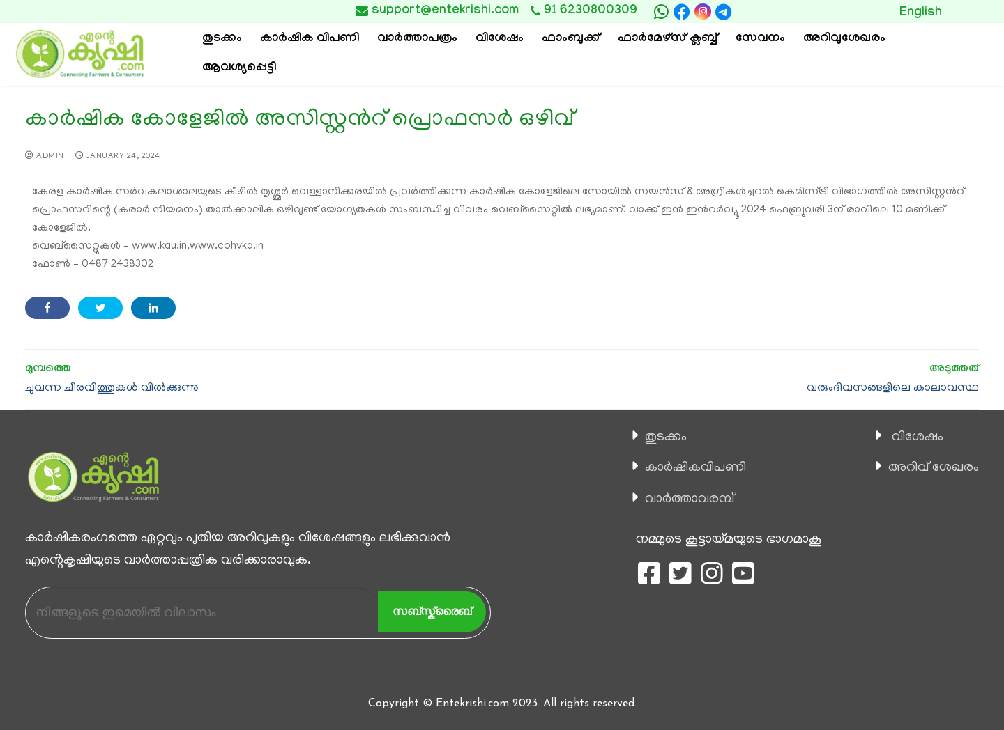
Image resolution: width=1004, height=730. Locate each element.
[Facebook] (682, 11)
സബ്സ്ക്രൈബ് (432, 611)
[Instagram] (702, 11)
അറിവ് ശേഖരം (933, 468)
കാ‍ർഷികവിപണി (695, 468)
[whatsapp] (661, 11)
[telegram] (723, 11)
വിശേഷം (917, 437)
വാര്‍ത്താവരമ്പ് (689, 499)
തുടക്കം (666, 437)
